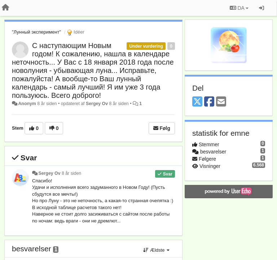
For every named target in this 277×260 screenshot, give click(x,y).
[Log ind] (261, 8)
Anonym (27, 103)
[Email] (221, 102)
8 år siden (71, 173)
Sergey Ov (97, 103)
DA (239, 8)
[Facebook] (209, 102)
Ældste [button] (156, 250)
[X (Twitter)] (197, 102)
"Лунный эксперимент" (36, 32)
